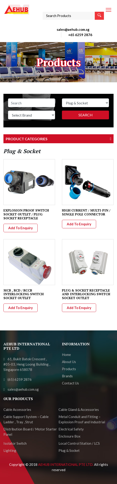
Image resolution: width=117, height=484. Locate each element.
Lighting (9, 450)
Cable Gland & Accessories (78, 409)
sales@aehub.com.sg (73, 29)
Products (69, 369)
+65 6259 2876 (80, 35)
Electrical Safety (71, 429)
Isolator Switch (15, 443)
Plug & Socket (69, 450)
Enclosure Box (69, 436)
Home (66, 354)
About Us (69, 362)
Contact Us (70, 383)
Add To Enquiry (20, 228)
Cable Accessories (17, 409)
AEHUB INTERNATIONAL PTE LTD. (66, 464)
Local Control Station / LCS (79, 443)
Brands (67, 376)
